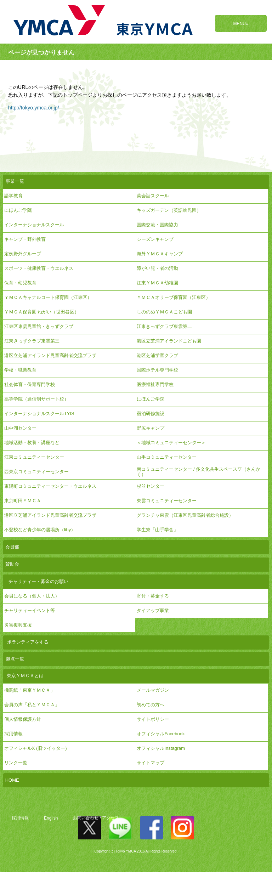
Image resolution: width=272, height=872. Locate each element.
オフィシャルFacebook (161, 733)
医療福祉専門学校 (155, 384)
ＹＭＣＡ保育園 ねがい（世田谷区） (41, 312)
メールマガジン (153, 690)
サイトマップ (150, 762)
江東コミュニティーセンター (34, 457)
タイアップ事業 (153, 610)
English (51, 817)
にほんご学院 (18, 210)
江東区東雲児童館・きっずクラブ (38, 326)
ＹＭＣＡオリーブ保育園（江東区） (173, 297)
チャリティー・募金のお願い (38, 581)
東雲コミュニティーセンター (167, 500)
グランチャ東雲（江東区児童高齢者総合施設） (185, 515)
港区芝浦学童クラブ (157, 355)
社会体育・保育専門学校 (29, 384)
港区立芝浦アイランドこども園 (169, 341)
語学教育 (13, 195)
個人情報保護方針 (22, 719)
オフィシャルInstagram (161, 748)
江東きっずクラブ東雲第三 (32, 341)
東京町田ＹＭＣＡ (22, 500)
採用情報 (20, 817)
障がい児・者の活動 (157, 268)
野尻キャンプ (150, 428)
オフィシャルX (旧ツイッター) (35, 748)
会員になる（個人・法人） (32, 596)
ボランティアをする (28, 642)
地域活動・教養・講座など (32, 442)
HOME (12, 780)
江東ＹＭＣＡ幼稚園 (157, 282)
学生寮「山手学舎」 (157, 529)
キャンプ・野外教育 (25, 239)
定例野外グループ (22, 253)
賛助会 (12, 564)
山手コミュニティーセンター (167, 457)
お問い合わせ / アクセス (96, 817)
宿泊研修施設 (150, 413)
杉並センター (150, 486)
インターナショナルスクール (34, 224)
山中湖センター (20, 428)
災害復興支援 (18, 625)
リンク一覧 (15, 762)
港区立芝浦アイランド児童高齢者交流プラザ (50, 355)
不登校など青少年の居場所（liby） (40, 529)
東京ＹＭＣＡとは (25, 675)
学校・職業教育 (20, 370)
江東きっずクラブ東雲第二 (164, 326)
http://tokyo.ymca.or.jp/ (33, 108)
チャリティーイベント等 (29, 610)
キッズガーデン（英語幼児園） (169, 210)
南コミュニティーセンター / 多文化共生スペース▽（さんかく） (198, 471)
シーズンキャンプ (155, 239)
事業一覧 (15, 181)
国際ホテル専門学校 (160, 370)
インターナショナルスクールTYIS (39, 413)
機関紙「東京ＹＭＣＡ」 (29, 690)
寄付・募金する (153, 596)
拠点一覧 (15, 659)
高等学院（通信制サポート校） (36, 399)
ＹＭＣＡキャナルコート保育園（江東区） (48, 297)
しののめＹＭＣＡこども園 (164, 312)
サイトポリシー (153, 719)
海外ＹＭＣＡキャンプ (160, 253)
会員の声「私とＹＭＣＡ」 (32, 704)
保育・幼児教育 (20, 282)
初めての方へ (150, 704)
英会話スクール (153, 195)
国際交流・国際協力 (157, 224)
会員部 (12, 547)
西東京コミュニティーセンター (36, 471)
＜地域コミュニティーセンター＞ (171, 442)
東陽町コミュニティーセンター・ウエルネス (50, 486)
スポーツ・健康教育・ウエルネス (38, 268)
